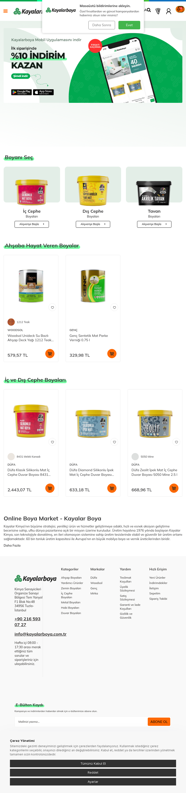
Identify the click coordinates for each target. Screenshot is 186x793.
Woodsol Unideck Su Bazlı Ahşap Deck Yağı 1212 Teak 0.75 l (29, 306)
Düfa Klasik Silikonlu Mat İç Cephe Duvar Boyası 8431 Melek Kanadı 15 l (29, 440)
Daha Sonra (101, 25)
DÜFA (12, 432)
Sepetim (154, 561)
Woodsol (96, 551)
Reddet (93, 772)
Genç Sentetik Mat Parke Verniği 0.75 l (89, 305)
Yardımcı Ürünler (72, 551)
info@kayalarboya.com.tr (41, 602)
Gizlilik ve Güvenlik (126, 583)
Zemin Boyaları (71, 556)
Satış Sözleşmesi (127, 565)
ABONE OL (159, 690)
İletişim (154, 556)
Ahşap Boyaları (71, 545)
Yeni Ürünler (157, 545)
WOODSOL (15, 298)
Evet (129, 25)
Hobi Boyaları (70, 575)
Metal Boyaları (70, 570)
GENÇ (74, 298)
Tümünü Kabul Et (93, 763)
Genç (94, 556)
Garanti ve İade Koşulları (130, 574)
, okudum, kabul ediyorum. (48, 701)
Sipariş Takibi (158, 566)
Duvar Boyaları (71, 581)
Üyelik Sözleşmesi (127, 556)
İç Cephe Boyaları (66, 563)
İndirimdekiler (158, 551)
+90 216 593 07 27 (27, 589)
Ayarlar (93, 782)
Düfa (94, 545)
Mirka (94, 561)
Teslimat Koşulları (125, 547)
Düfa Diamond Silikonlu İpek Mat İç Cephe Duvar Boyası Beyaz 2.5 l (92, 440)
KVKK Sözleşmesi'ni (33, 701)
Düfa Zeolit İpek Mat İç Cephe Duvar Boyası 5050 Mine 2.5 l (154, 440)
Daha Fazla (12, 513)
